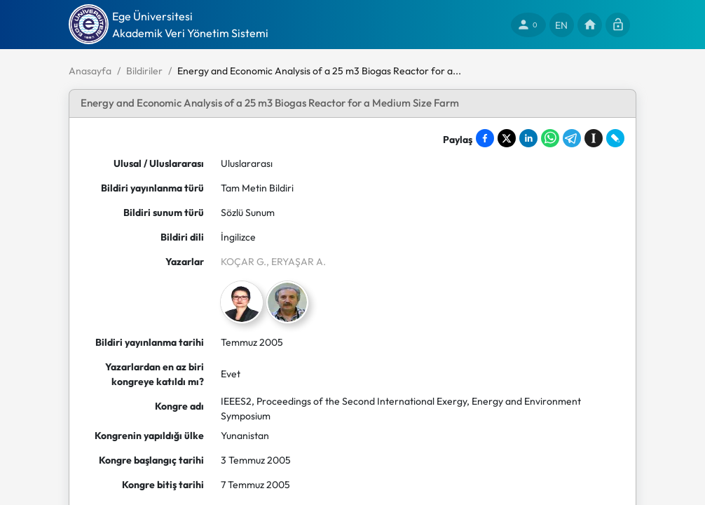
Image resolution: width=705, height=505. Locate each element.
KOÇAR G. (243, 261)
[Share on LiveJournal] (615, 138)
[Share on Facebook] (485, 138)
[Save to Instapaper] (593, 138)
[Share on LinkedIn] (528, 138)
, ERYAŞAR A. (296, 261)
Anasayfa (90, 71)
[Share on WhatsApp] (550, 138)
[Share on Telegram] (572, 138)
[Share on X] (507, 138)
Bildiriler (144, 71)
